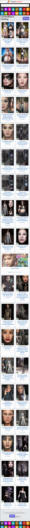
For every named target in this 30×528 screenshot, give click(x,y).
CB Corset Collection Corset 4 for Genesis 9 (8, 168)
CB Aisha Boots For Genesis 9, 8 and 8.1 (22, 376)
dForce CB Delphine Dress (22, 504)
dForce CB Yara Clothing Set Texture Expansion (8, 322)
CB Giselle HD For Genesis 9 (22, 246)
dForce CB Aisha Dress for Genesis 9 (22, 428)
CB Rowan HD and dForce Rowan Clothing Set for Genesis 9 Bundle (7, 117)
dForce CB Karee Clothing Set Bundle (7, 41)
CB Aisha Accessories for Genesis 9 (8, 403)
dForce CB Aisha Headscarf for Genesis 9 (22, 403)
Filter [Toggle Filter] (27, 18)
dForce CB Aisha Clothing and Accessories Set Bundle (7, 377)
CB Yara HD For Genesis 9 (8, 347)
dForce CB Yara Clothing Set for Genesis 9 (22, 322)
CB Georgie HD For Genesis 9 (8, 453)
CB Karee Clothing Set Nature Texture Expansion (22, 41)
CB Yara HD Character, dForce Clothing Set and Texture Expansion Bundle (22, 295)
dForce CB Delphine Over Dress (22, 479)
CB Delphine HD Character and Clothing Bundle (8, 479)
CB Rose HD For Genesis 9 (22, 91)
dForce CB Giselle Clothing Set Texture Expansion (22, 219)
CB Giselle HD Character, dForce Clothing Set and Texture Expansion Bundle (8, 220)
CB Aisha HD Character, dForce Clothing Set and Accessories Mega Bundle (22, 349)
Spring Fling (15, 268)
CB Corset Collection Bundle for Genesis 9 (22, 143)
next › (12, 515)
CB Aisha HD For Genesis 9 (7, 427)
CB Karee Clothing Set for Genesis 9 (22, 65)
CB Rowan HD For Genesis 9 (7, 142)
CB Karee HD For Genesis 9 (7, 91)
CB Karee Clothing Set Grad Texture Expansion (7, 66)
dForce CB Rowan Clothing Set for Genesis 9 (22, 116)
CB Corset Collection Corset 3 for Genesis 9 (22, 168)
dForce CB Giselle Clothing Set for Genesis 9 (7, 247)
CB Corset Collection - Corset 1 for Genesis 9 (22, 194)
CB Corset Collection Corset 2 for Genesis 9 (8, 194)
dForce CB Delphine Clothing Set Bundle (22, 454)
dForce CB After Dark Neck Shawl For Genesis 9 (7, 294)
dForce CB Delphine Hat (8, 504)
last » (17, 515)
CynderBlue (8, 44)
